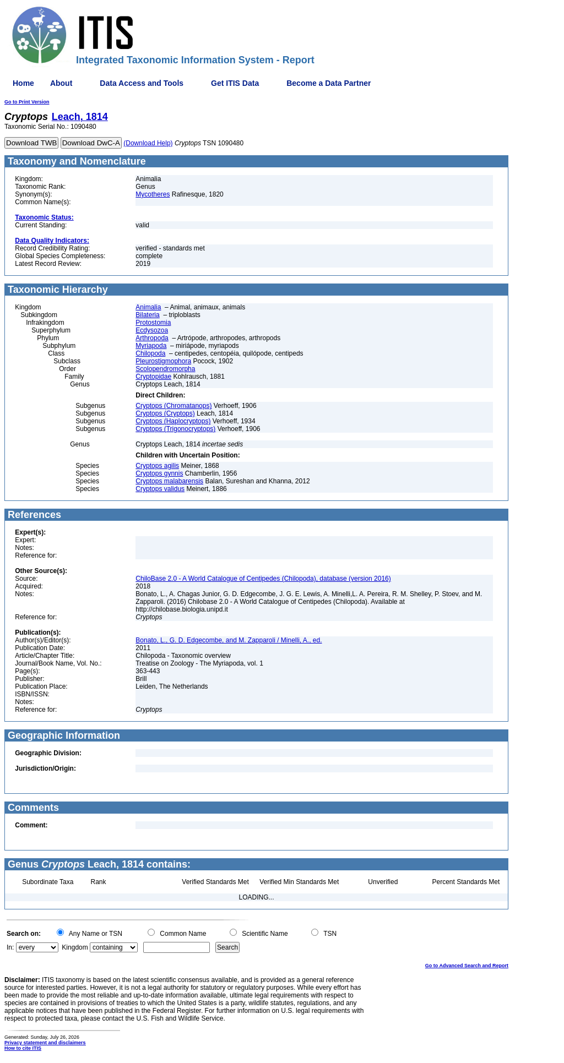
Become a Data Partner (328, 83)
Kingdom (75, 947)
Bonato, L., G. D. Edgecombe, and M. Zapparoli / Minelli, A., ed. (228, 640)
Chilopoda (150, 353)
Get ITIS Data (235, 83)
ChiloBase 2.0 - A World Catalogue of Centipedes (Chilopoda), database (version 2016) (263, 578)
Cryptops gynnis (159, 473)
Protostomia (153, 322)
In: (10, 947)
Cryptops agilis (157, 466)
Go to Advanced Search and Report (466, 965)
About (61, 83)
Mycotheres (152, 194)
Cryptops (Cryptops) (164, 413)
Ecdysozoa (151, 330)
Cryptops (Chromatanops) (173, 406)
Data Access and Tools (141, 83)
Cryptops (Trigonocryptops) (175, 429)
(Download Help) (147, 143)
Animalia (148, 307)
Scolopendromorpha (165, 369)
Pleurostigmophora (163, 361)
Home (23, 83)
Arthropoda (151, 338)
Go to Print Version (27, 102)
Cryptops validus (160, 489)
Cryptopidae (153, 376)
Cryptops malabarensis (169, 481)
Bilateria (147, 315)
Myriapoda (150, 346)
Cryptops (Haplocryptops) (172, 421)
